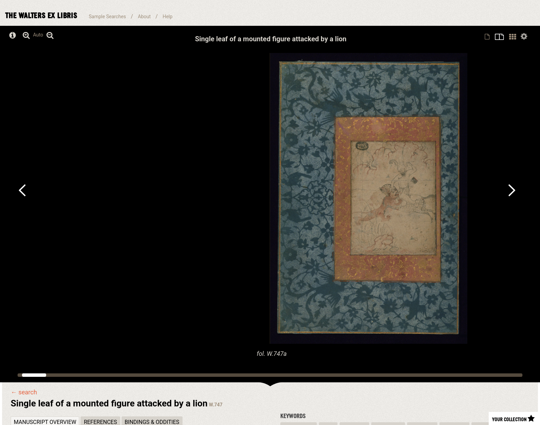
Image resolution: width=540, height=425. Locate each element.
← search (24, 392)
